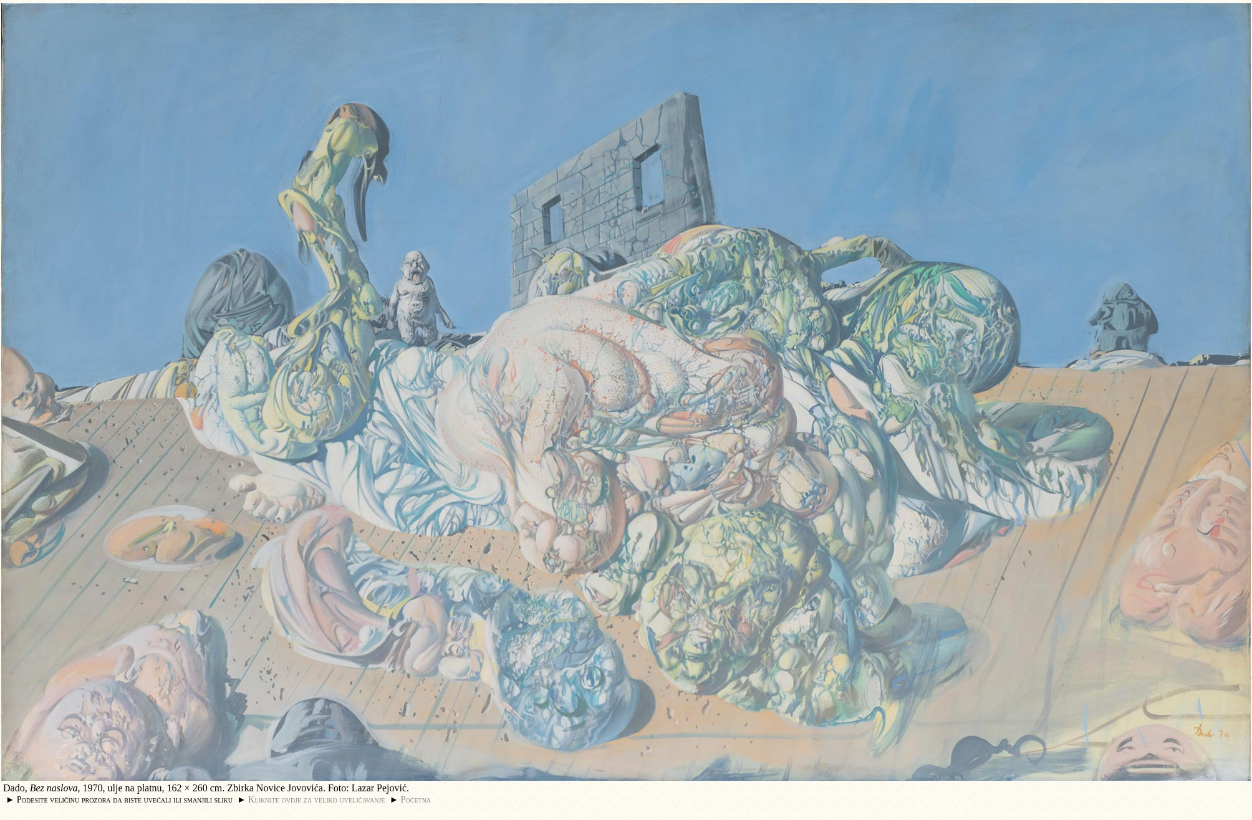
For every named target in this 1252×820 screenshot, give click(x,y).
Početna (416, 799)
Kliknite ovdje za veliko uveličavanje (316, 799)
